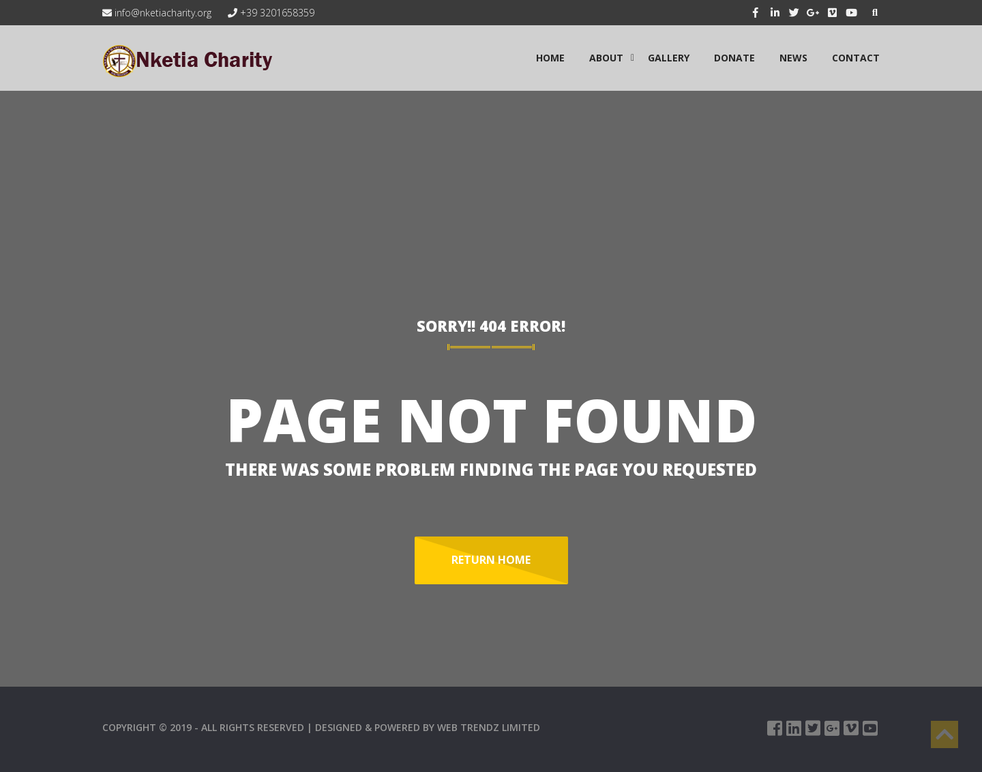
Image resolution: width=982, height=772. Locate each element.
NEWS (793, 57)
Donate (734, 57)
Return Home (491, 559)
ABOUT (606, 57)
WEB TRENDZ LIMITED (488, 727)
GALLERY (668, 57)
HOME (550, 57)
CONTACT (856, 57)
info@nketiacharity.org (156, 12)
